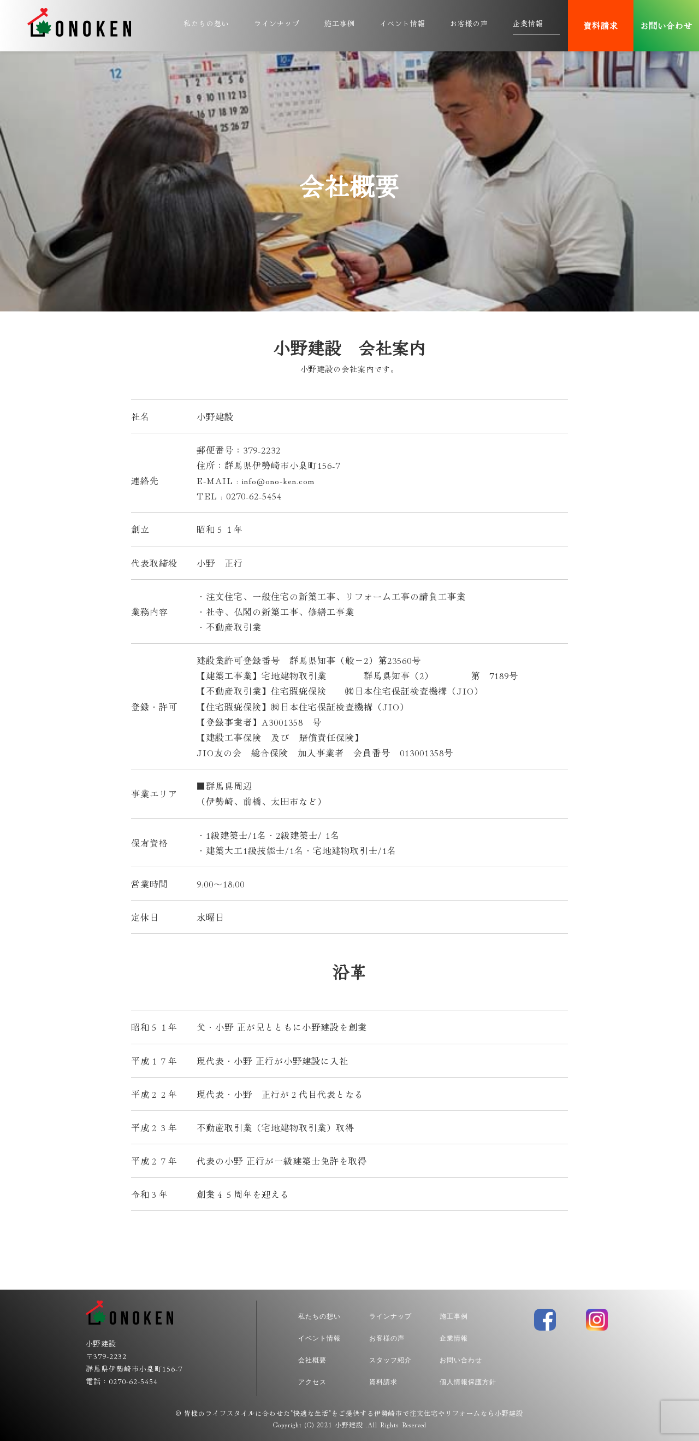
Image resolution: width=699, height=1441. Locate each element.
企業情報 (528, 23)
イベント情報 (402, 23)
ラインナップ (277, 23)
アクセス (312, 1382)
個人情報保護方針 (468, 1382)
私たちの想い (206, 23)
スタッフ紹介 (390, 1360)
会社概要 (312, 1360)
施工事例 (339, 23)
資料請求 (600, 25)
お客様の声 (469, 23)
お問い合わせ (666, 25)
